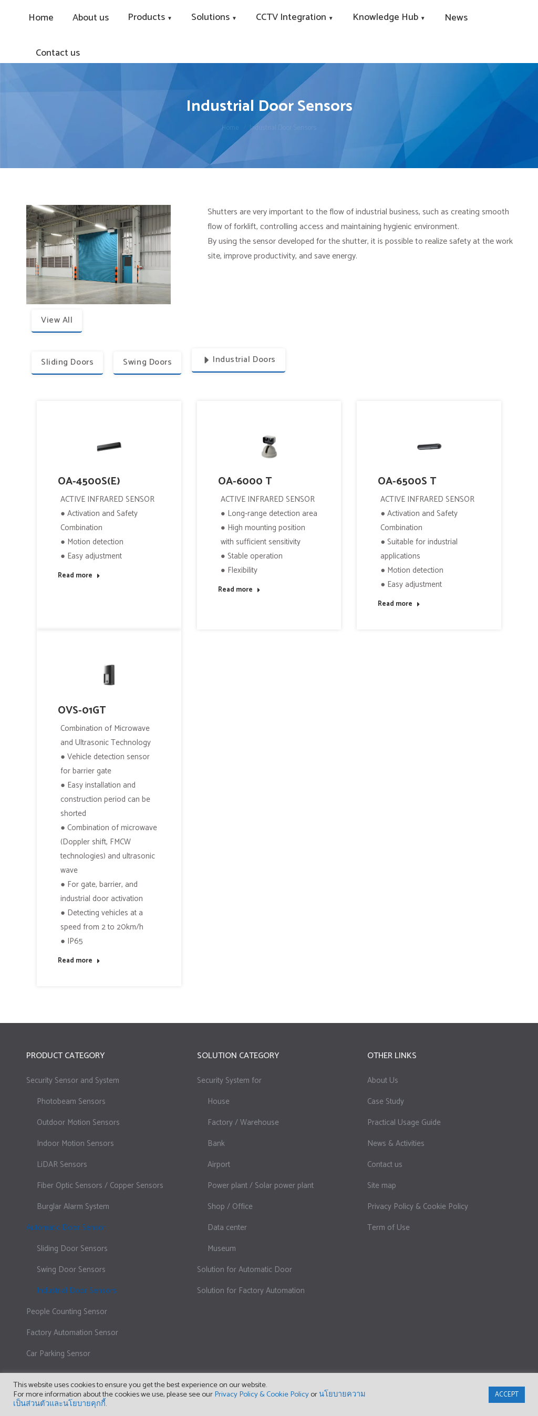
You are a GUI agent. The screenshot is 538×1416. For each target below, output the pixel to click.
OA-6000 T (245, 481)
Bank (216, 1143)
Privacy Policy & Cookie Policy (417, 1206)
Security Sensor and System (72, 1080)
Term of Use (388, 1227)
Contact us (384, 1164)
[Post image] (109, 446)
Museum (222, 1248)
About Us (382, 1080)
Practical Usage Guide (404, 1122)
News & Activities (396, 1143)
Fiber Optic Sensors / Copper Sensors (100, 1185)
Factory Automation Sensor (72, 1332)
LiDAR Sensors (62, 1164)
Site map (381, 1185)
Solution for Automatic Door (244, 1269)
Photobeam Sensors (71, 1101)
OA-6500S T (407, 481)
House (219, 1101)
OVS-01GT (82, 710)
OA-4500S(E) (89, 481)
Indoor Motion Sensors (75, 1143)
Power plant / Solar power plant (261, 1185)
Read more (79, 576)
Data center (227, 1227)
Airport (219, 1164)
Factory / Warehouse (243, 1122)
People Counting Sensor (66, 1311)
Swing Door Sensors (71, 1269)
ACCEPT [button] (507, 1394)
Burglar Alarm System (73, 1206)
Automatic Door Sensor (66, 1227)
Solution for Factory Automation (251, 1290)
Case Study (385, 1101)
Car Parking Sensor (58, 1353)
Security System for (229, 1080)
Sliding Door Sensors (72, 1248)
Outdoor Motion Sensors (78, 1122)
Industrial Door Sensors (77, 1290)
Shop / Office (230, 1206)
